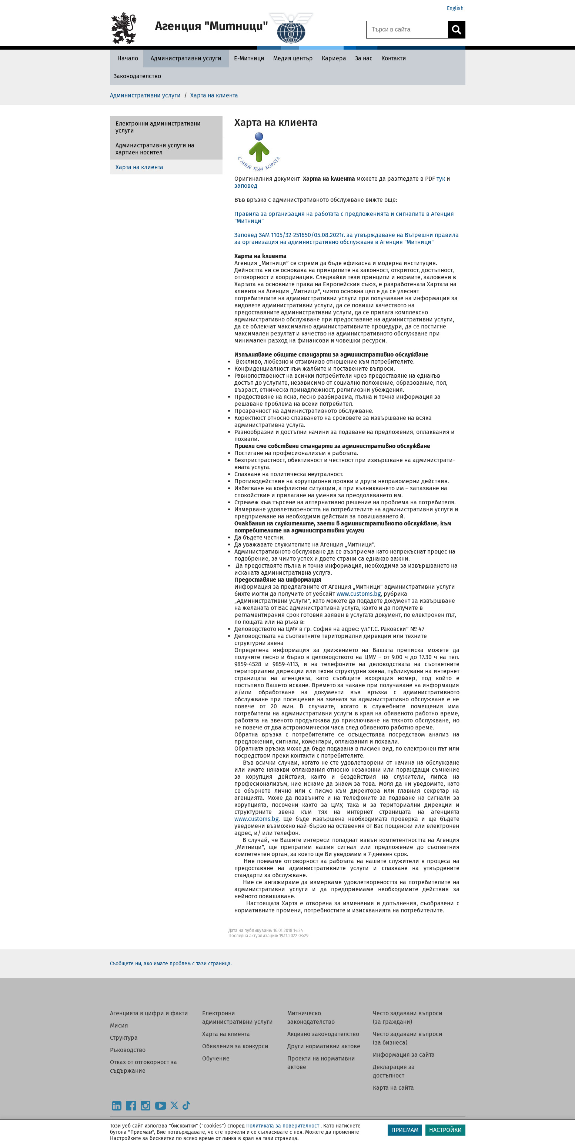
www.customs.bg (359, 593)
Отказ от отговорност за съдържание (143, 1066)
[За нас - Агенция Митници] (363, 58)
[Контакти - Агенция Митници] (394, 58)
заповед (245, 185)
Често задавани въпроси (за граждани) (407, 1017)
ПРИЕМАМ (404, 1129)
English (455, 8)
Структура (124, 1037)
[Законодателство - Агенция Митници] (137, 76)
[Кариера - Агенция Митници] (334, 58)
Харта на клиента (139, 167)
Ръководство (128, 1049)
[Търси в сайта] (407, 29)
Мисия (119, 1025)
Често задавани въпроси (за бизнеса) (407, 1038)
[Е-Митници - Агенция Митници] (249, 58)
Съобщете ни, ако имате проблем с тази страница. (171, 963)
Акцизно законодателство (323, 1034)
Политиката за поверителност (282, 1126)
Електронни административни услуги (158, 127)
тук (441, 178)
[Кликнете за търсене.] (456, 29)
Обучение (216, 1058)
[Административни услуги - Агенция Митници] (186, 58)
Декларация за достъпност (394, 1071)
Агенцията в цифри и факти (149, 1013)
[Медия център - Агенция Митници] (293, 58)
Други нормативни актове (323, 1046)
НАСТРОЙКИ (445, 1129)
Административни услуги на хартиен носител (155, 149)
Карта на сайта (393, 1087)
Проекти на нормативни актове (321, 1062)
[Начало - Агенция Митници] (126, 58)
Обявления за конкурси (235, 1046)
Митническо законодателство (311, 1017)
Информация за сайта (404, 1054)
